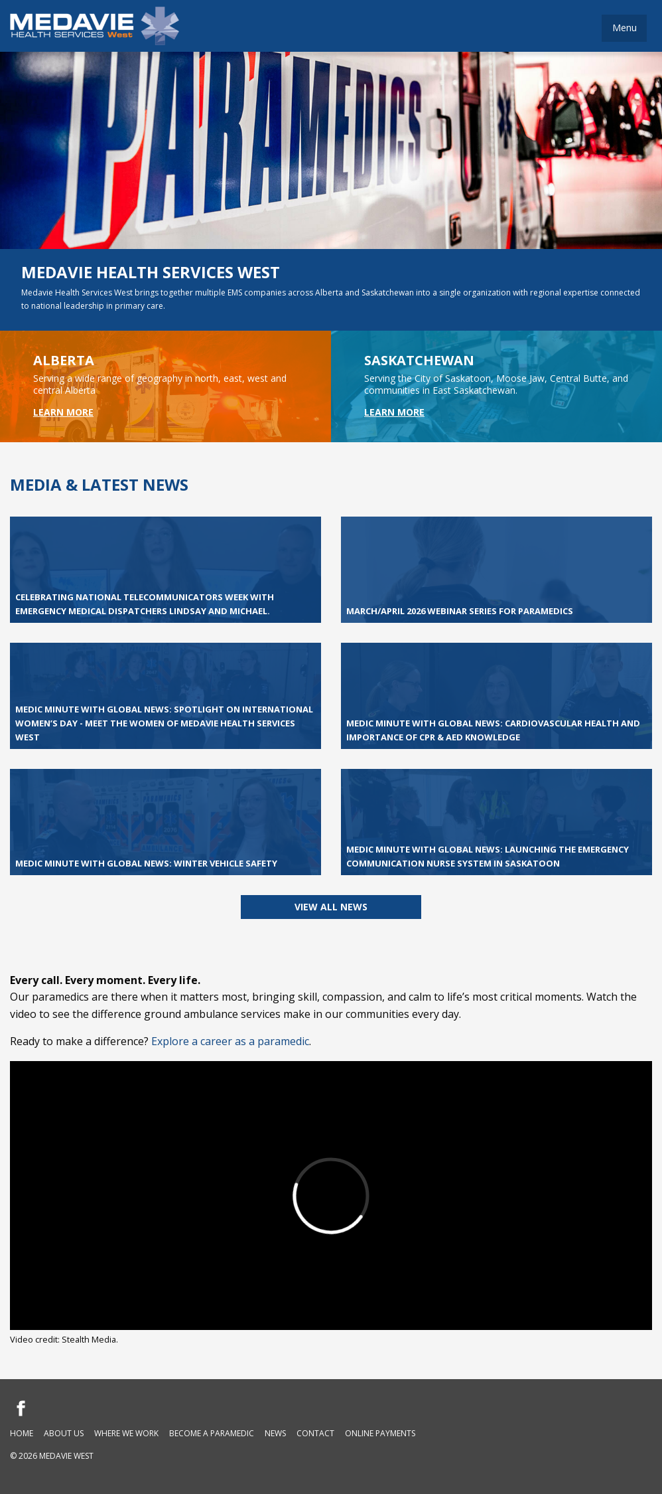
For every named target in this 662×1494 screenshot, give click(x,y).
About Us (64, 1433)
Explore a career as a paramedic (230, 1041)
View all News (331, 906)
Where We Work (126, 1433)
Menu (624, 27)
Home (21, 1433)
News (275, 1433)
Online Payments (380, 1433)
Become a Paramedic (211, 1433)
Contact (315, 1433)
